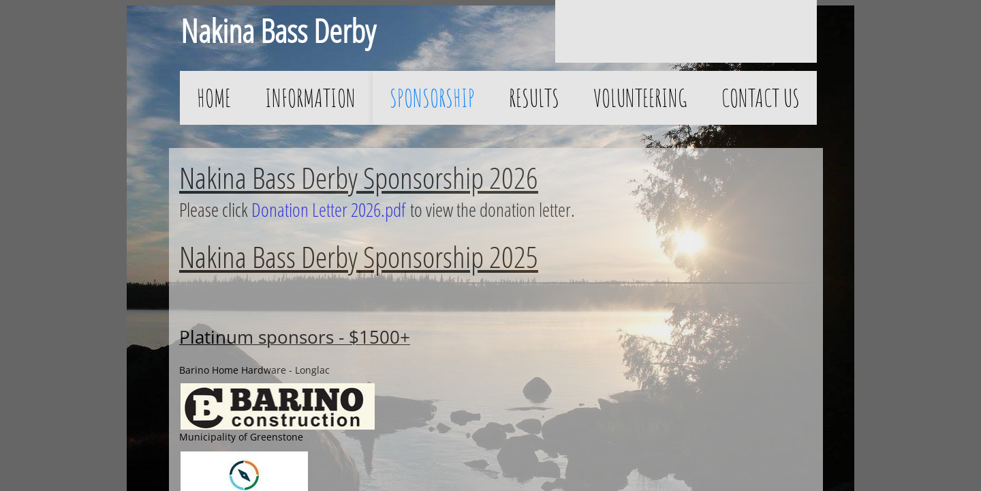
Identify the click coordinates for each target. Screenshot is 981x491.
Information (310, 97)
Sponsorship (432, 97)
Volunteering (640, 97)
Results (534, 97)
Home (214, 97)
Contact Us (760, 97)
